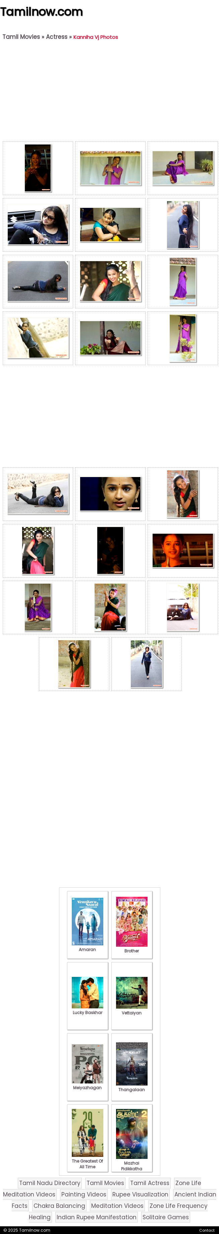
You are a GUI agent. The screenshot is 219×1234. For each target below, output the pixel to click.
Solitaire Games (166, 1217)
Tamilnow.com (41, 12)
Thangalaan (132, 1087)
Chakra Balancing (59, 1206)
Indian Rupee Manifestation (96, 1217)
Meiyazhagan (87, 1085)
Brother (132, 948)
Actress (56, 37)
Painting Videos (83, 1194)
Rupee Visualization (140, 1194)
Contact (207, 1230)
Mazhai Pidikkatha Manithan (132, 1166)
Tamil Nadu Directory (49, 1183)
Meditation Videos (117, 1206)
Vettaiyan (132, 1010)
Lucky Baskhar (87, 1009)
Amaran (87, 946)
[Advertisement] (110, 92)
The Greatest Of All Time (87, 1161)
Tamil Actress (149, 1183)
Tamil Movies (21, 37)
